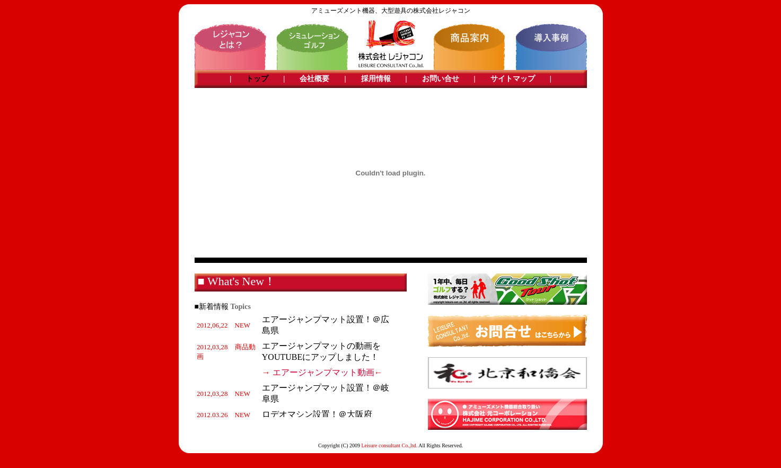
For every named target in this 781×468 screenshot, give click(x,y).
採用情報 (376, 79)
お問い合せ (440, 79)
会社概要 (314, 79)
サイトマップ (512, 79)
